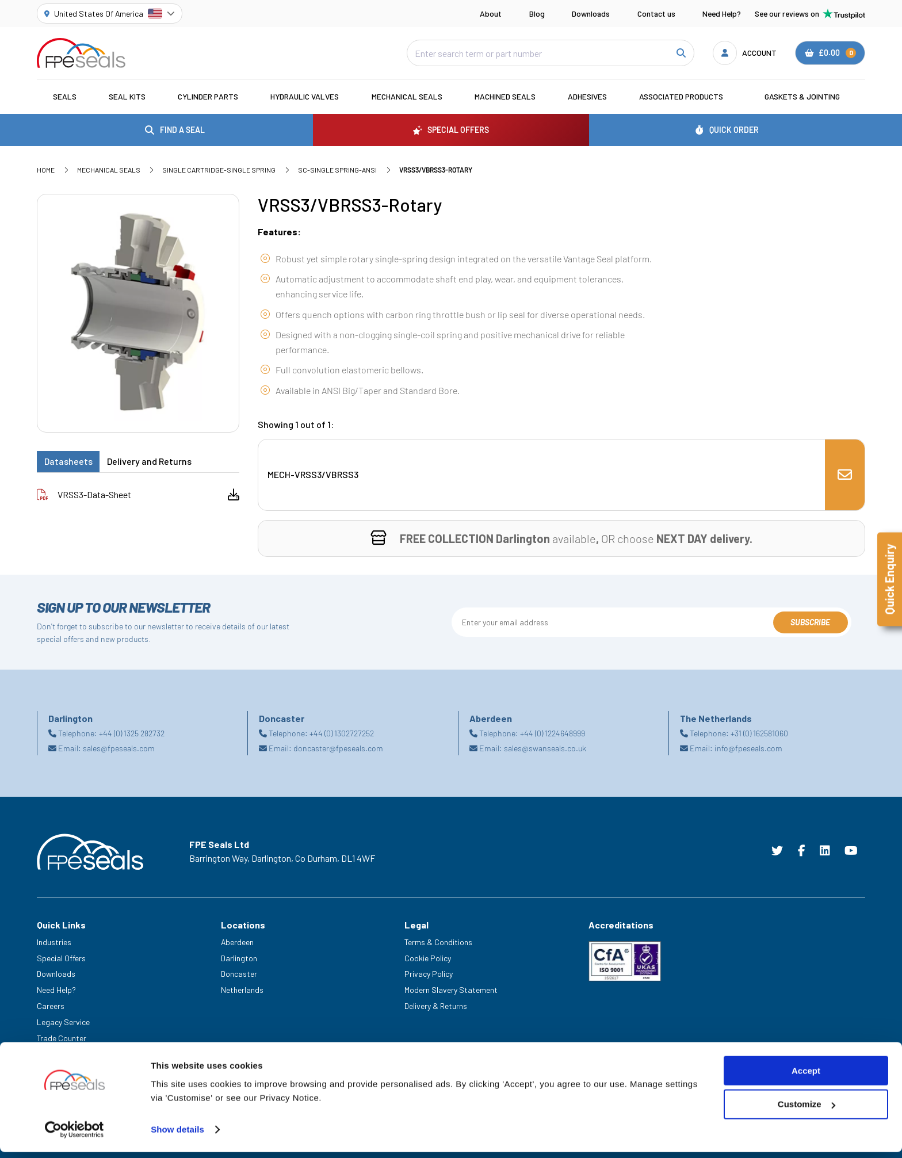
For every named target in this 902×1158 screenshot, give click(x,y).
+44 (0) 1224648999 (552, 733)
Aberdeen (237, 942)
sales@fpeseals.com (119, 748)
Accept (806, 1076)
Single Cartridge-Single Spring (219, 170)
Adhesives (587, 96)
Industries (54, 942)
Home (46, 170)
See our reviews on (810, 14)
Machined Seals (505, 96)
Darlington (239, 958)
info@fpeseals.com (748, 748)
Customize (806, 1110)
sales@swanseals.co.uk (545, 748)
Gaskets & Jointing (802, 96)
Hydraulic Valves (304, 96)
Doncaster (239, 974)
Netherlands (242, 990)
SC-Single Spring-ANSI (337, 170)
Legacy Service (63, 1022)
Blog (537, 13)
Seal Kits (127, 96)
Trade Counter (61, 1038)
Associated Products (681, 96)
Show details (177, 1135)
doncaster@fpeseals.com (338, 748)
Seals (65, 96)
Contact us (656, 13)
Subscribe (810, 622)
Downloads (591, 13)
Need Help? (721, 13)
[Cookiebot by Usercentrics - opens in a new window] (74, 1135)
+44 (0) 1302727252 (341, 733)
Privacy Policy (428, 974)
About (491, 13)
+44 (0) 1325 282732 (132, 733)
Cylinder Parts (208, 96)
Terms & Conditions (438, 942)
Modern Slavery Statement (451, 990)
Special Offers (61, 958)
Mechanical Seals (407, 96)
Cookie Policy (427, 958)
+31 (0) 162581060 (759, 733)
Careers (50, 1006)
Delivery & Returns (435, 1006)
